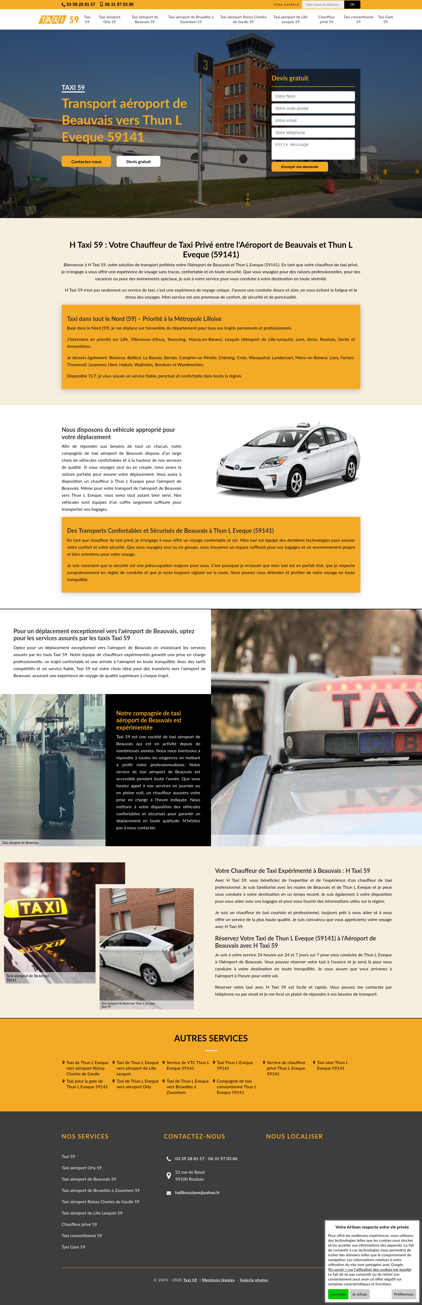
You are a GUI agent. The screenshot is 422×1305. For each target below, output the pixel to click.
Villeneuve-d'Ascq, (149, 339)
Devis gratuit (138, 161)
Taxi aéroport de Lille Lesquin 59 (290, 19)
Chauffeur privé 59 (326, 19)
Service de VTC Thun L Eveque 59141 (188, 1065)
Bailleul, (135, 357)
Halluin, (127, 364)
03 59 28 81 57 (190, 1158)
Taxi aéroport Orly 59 (110, 19)
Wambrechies (189, 364)
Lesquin (232, 339)
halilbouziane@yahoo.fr (197, 1192)
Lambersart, (283, 357)
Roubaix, (329, 339)
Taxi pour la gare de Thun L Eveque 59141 (87, 1083)
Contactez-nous (86, 161)
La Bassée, (153, 357)
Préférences (404, 1294)
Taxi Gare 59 (385, 19)
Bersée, (171, 357)
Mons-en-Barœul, (312, 357)
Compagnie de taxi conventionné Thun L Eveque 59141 (236, 1086)
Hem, (113, 364)
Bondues (163, 364)
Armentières (78, 346)
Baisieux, (118, 357)
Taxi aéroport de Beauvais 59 (144, 19)
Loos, (334, 357)
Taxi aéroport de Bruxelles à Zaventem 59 (191, 19)
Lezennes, (98, 364)
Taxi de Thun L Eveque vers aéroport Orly (138, 1083)
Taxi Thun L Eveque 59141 (235, 1065)
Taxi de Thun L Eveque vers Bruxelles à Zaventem (188, 1086)
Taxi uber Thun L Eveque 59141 (332, 1065)
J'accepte (338, 1294)
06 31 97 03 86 (223, 1158)
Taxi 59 (87, 19)
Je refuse (359, 1294)
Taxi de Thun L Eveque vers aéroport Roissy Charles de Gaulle (87, 1068)
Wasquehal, (260, 357)
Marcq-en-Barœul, (207, 339)
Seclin (343, 339)
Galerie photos (254, 1280)
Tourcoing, (178, 339)
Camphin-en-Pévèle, (199, 357)
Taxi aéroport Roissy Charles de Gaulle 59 (243, 19)
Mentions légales (218, 1280)
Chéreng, (228, 357)
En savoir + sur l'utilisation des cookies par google (369, 1269)
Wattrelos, (145, 364)
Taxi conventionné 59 (358, 19)
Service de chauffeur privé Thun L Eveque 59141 (286, 1068)
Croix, (243, 357)
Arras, (313, 339)
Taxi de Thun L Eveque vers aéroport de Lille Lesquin (138, 1068)
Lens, (300, 339)
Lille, (124, 339)
